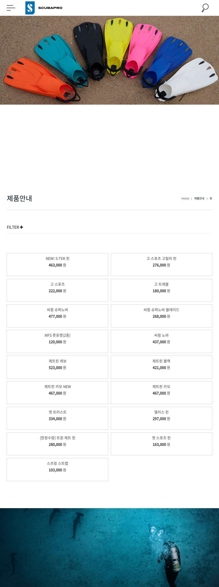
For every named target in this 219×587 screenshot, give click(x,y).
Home (185, 198)
